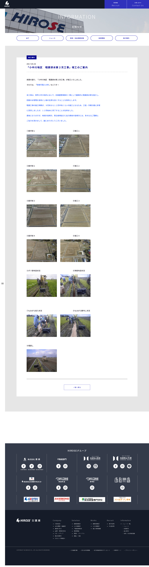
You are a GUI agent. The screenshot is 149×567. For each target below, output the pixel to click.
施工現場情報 (97, 530)
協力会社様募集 (85, 552)
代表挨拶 (57, 525)
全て (27, 38)
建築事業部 (77, 525)
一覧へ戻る (77, 388)
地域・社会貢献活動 (77, 38)
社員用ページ (117, 552)
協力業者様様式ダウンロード (102, 552)
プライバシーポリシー (131, 552)
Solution (76, 522)
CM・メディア (59, 535)
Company (57, 522)
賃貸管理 (76, 532)
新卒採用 (111, 525)
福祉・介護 (77, 537)
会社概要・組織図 (60, 527)
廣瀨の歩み (58, 530)
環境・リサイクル (79, 535)
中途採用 (111, 527)
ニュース (52, 38)
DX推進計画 (74, 552)
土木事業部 (77, 527)
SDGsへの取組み (60, 540)
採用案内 (126, 530)
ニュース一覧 (127, 525)
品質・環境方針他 (60, 532)
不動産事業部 (78, 530)
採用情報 (101, 38)
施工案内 (126, 38)
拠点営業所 (58, 537)
